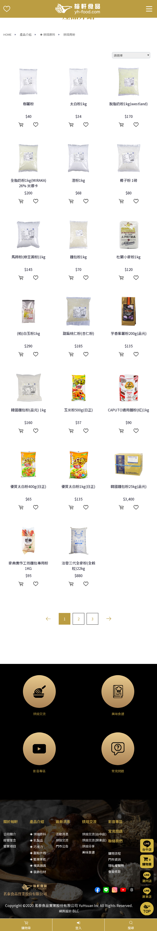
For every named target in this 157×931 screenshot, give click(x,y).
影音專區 (115, 821)
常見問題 (115, 831)
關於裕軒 (10, 821)
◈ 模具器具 (38, 865)
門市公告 (62, 846)
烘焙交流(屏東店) (94, 840)
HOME (7, 34)
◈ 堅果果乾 (38, 859)
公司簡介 (9, 834)
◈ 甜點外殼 (38, 853)
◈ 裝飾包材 (38, 872)
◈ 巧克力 (36, 846)
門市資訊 (114, 859)
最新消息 (63, 821)
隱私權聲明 (116, 865)
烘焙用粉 (69, 34)
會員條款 (114, 871)
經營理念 (9, 840)
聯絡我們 (115, 840)
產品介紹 (25, 34)
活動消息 (62, 834)
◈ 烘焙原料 (47, 34)
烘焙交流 (62, 840)
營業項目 (9, 846)
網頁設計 (65, 911)
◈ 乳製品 (36, 840)
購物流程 (114, 853)
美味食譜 (88, 852)
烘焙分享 (88, 846)
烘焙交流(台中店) (94, 834)
